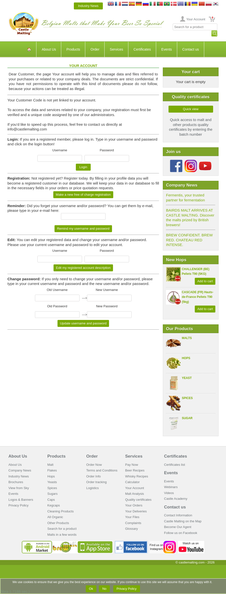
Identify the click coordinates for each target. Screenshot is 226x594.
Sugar (187, 418)
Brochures (15, 482)
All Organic (55, 517)
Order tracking (96, 482)
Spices (187, 398)
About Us (49, 49)
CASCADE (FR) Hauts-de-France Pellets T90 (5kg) (197, 297)
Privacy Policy (18, 505)
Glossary (131, 529)
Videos (169, 493)
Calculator (132, 482)
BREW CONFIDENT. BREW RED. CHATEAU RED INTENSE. (189, 240)
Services (116, 49)
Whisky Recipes (136, 476)
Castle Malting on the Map (182, 521)
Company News (19, 470)
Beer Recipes (134, 470)
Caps (51, 499)
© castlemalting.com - (195, 562)
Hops (186, 358)
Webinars (171, 487)
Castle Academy (175, 498)
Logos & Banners (20, 499)
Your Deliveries (136, 511)
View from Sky (18, 488)
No (104, 589)
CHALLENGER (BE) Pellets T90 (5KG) (195, 271)
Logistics (92, 488)
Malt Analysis (134, 494)
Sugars (52, 494)
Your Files (132, 517)
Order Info (93, 476)
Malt (50, 465)
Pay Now (131, 465)
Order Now (94, 465)
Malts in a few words (62, 534)
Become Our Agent (177, 527)
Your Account (195, 19)
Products (73, 49)
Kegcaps (53, 505)
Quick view (190, 109)
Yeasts (52, 482)
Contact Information (178, 515)
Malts (187, 338)
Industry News (88, 6)
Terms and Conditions (101, 470)
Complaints (133, 523)
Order (94, 49)
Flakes (52, 470)
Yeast (187, 378)
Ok (91, 589)
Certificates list (174, 465)
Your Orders (133, 505)
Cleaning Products (60, 511)
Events (166, 49)
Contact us (190, 49)
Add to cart (205, 281)
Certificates (142, 49)
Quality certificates (138, 499)
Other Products (58, 523)
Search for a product (62, 529)
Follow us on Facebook (180, 533)
